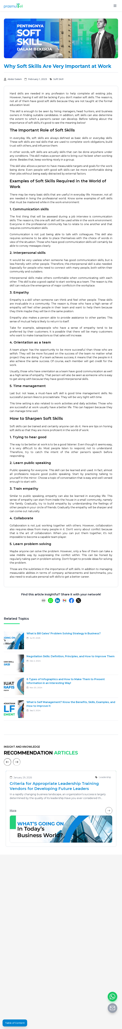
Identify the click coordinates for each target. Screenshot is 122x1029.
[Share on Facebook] (71, 600)
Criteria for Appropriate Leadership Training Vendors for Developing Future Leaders (54, 786)
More (61, 810)
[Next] (16, 762)
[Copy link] (43, 600)
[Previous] (7, 762)
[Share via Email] (64, 600)
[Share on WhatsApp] (50, 600)
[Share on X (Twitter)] (78, 600)
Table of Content (15, 1023)
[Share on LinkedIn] (57, 600)
